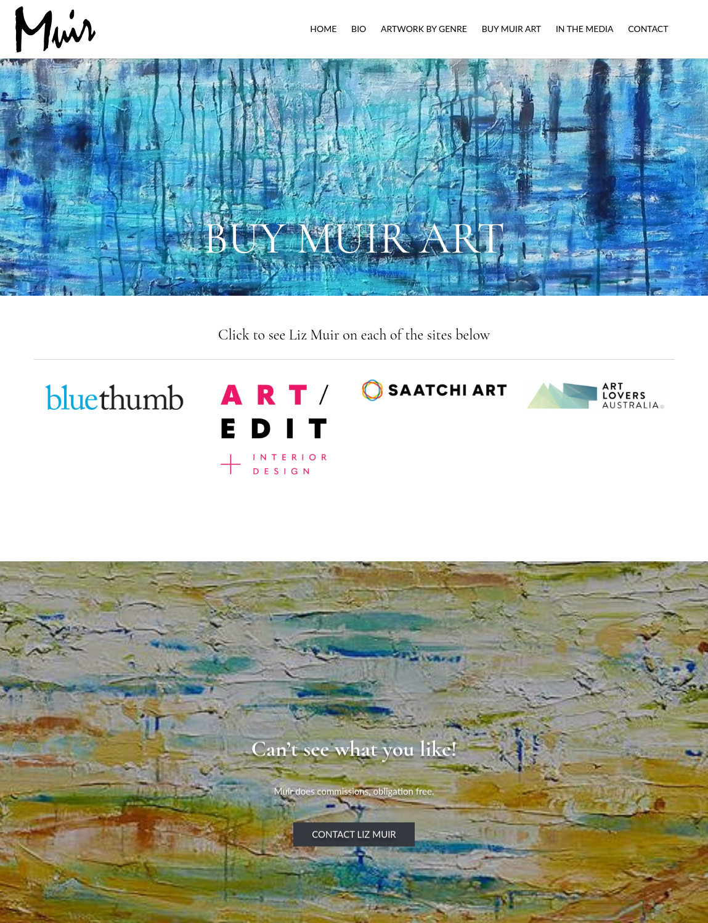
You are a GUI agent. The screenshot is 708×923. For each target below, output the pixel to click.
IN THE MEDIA (585, 28)
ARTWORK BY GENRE (424, 28)
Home (323, 28)
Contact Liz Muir (354, 847)
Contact (648, 28)
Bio (358, 28)
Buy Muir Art (511, 28)
